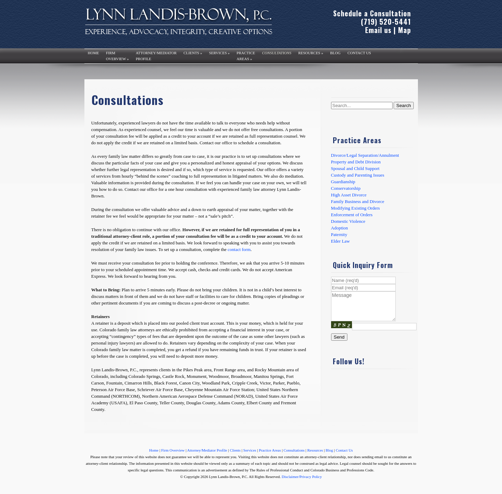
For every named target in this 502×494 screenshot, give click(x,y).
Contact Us (359, 53)
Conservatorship (346, 188)
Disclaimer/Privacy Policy (302, 477)
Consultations (276, 53)
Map (404, 30)
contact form (239, 249)
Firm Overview (173, 450)
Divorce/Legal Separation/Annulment (365, 155)
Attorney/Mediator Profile (207, 450)
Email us (378, 30)
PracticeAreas (246, 56)
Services (219, 53)
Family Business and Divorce (357, 201)
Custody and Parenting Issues (357, 175)
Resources (310, 53)
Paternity (339, 234)
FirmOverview (117, 56)
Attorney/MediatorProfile (156, 56)
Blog (335, 53)
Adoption (339, 227)
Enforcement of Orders (352, 214)
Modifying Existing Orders (355, 208)
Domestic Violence (348, 221)
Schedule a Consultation (372, 13)
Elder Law (340, 241)
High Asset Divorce (349, 194)
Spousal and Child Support (355, 168)
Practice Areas (270, 450)
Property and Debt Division (356, 161)
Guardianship (343, 181)
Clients (192, 53)
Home (93, 53)
